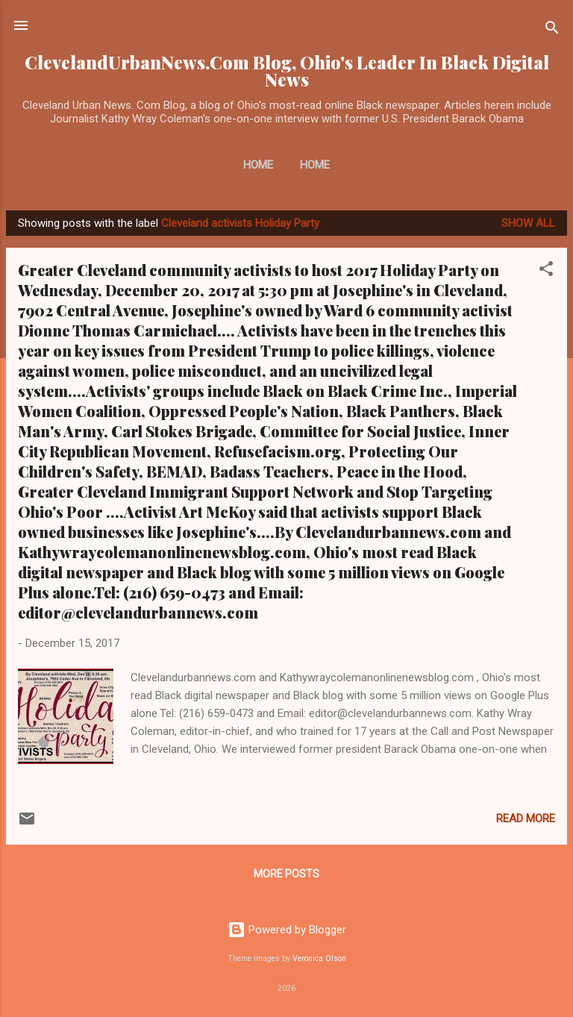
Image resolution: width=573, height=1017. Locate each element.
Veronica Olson (319, 958)
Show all (528, 223)
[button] (546, 271)
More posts (286, 874)
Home (258, 165)
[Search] (552, 30)
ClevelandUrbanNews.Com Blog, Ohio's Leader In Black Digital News (287, 71)
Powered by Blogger (287, 929)
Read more (525, 818)
